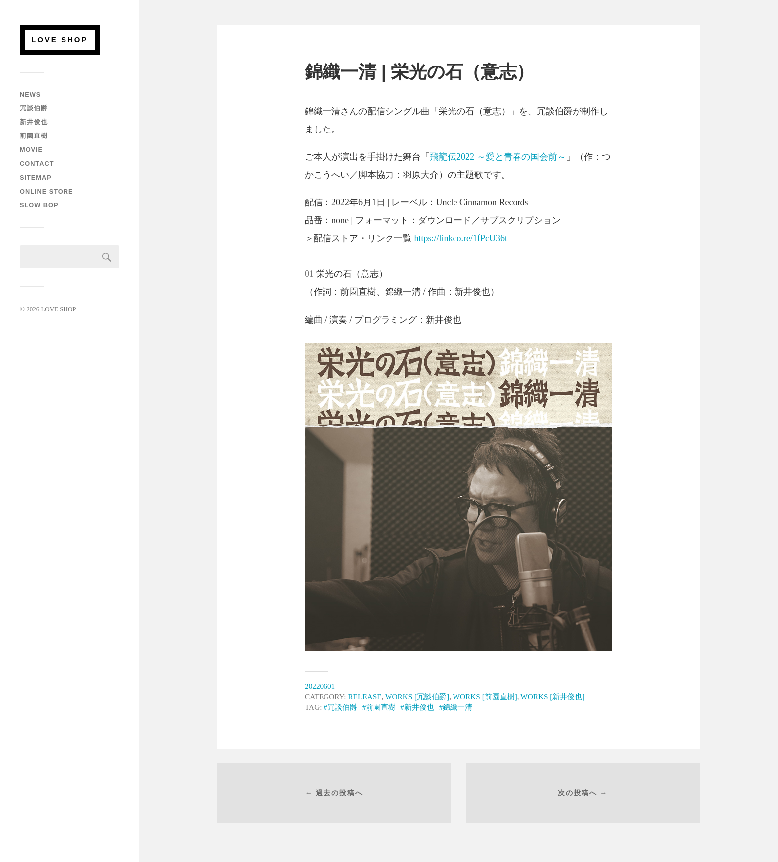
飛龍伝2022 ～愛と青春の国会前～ (498, 157)
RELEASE (364, 696)
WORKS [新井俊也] (552, 696)
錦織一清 (457, 707)
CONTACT (37, 163)
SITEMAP (36, 177)
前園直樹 (34, 135)
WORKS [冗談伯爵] (417, 696)
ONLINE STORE (46, 191)
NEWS (30, 94)
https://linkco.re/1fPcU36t (460, 238)
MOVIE (31, 149)
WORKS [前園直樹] (485, 696)
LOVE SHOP (59, 39)
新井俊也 (34, 122)
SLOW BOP (39, 205)
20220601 (320, 686)
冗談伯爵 (34, 108)
